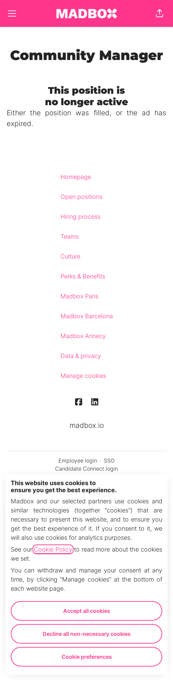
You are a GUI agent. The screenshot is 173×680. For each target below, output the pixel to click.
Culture (70, 256)
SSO (109, 460)
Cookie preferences (86, 656)
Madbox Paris (79, 296)
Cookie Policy (53, 549)
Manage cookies (83, 375)
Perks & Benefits (82, 276)
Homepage (75, 176)
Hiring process (80, 216)
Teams (69, 236)
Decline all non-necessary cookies (87, 633)
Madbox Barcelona (86, 316)
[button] (159, 13)
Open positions (81, 196)
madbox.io (87, 425)
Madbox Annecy (83, 335)
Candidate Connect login (86, 468)
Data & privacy (80, 355)
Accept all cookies (86, 611)
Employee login (77, 460)
